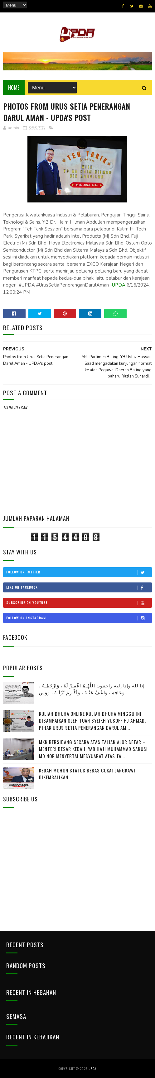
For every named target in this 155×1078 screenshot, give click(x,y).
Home (14, 87)
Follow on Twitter (79, 572)
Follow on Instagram (79, 617)
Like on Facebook (79, 587)
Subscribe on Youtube (79, 602)
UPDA (118, 285)
